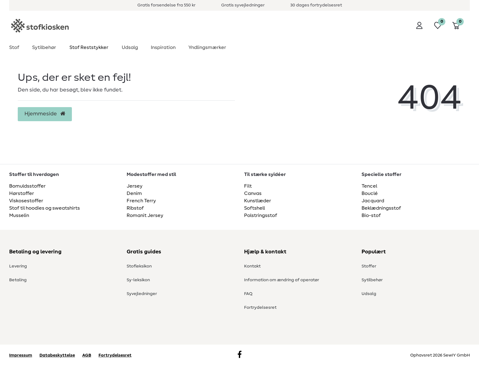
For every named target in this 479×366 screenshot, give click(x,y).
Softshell (254, 208)
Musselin (19, 215)
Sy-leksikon (138, 280)
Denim (134, 193)
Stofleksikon (139, 266)
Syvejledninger (142, 294)
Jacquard (373, 200)
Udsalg (130, 47)
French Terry (141, 200)
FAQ (248, 294)
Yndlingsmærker (207, 47)
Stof (14, 47)
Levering (18, 266)
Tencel (369, 186)
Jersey (135, 186)
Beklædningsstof (381, 208)
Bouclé (370, 193)
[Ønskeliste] (438, 25)
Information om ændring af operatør (281, 280)
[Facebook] (239, 355)
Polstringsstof (260, 215)
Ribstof (135, 208)
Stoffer (369, 266)
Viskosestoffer (26, 200)
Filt (248, 186)
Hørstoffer (21, 193)
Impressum (20, 355)
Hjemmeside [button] (44, 114)
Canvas (253, 193)
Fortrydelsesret (260, 307)
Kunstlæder (257, 200)
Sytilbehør (44, 47)
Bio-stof (371, 215)
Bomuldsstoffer (27, 186)
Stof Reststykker (88, 47)
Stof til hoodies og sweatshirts (44, 208)
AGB (86, 355)
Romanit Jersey (145, 215)
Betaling (18, 280)
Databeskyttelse (57, 355)
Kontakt (252, 266)
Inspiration (163, 47)
